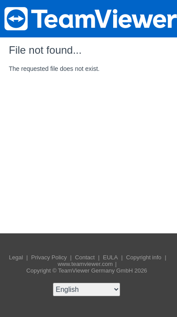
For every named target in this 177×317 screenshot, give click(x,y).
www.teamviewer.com (86, 264)
